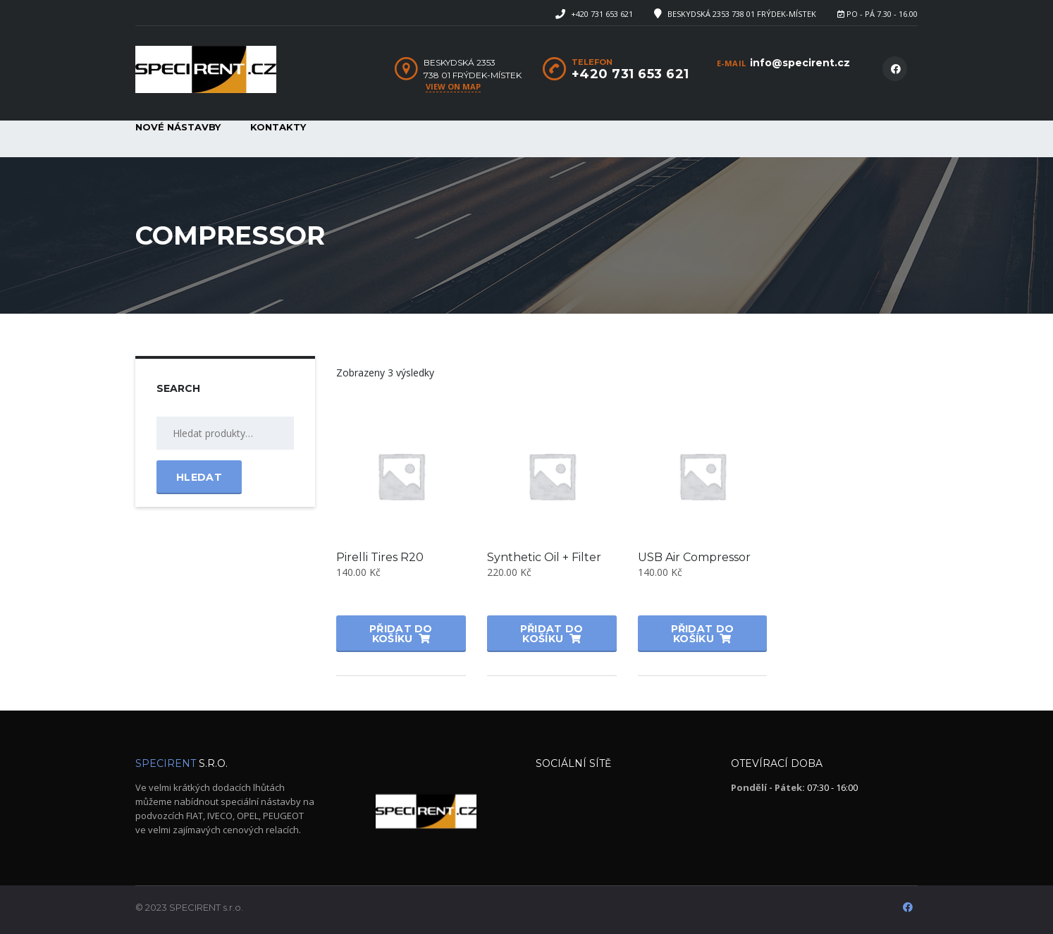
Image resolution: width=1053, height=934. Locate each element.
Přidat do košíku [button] (401, 633)
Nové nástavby (178, 127)
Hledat (199, 477)
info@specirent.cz (800, 62)
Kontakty (278, 127)
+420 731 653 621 (602, 13)
